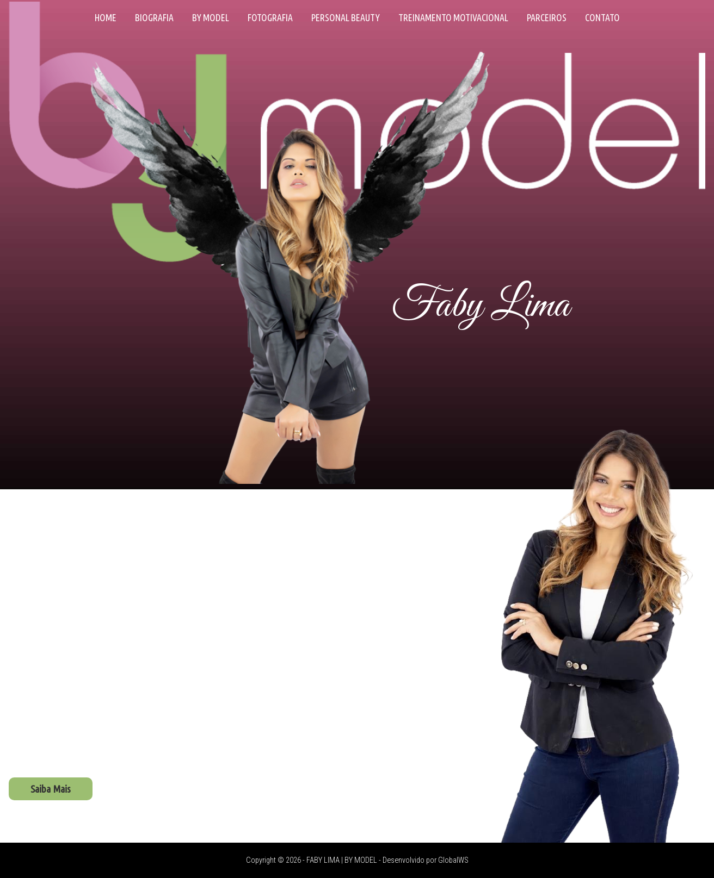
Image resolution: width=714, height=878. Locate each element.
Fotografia (270, 18)
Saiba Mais (50, 789)
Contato (602, 18)
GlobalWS (453, 860)
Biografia (154, 18)
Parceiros (547, 18)
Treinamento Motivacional (453, 18)
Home (105, 18)
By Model (210, 18)
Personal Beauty (345, 18)
